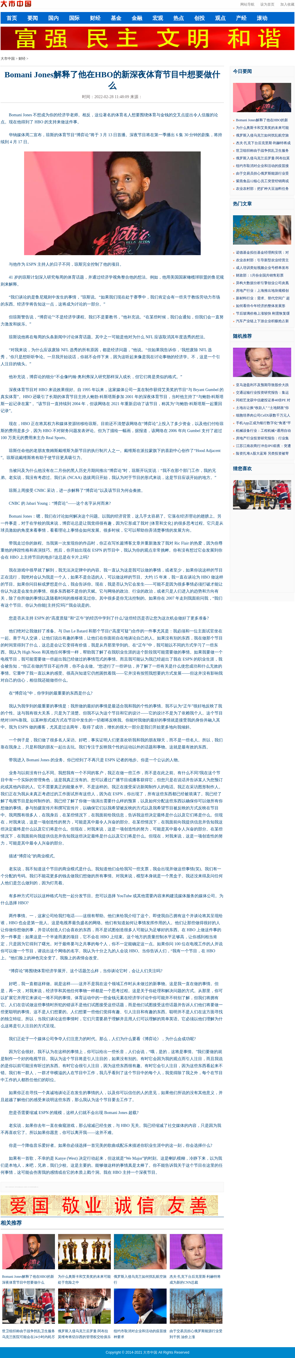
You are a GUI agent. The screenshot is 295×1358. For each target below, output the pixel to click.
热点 (178, 18)
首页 (11, 18)
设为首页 (267, 4)
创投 (199, 18)
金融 (137, 18)
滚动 (262, 18)
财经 (95, 18)
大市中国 (8, 59)
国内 (53, 18)
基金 (116, 18)
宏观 (157, 18)
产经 (241, 18)
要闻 (32, 18)
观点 (220, 18)
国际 (74, 18)
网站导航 (247, 4)
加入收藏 (287, 4)
